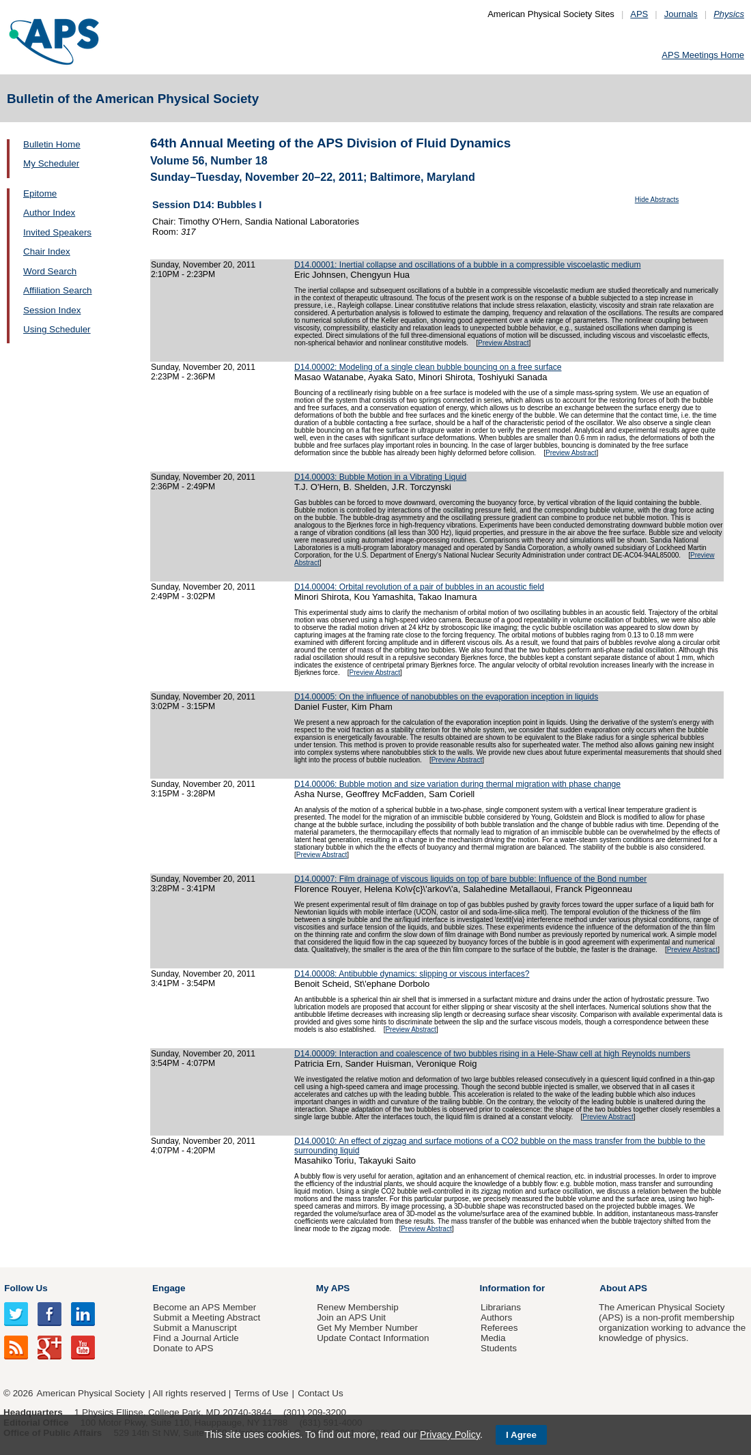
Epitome (40, 193)
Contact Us (320, 1393)
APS (639, 14)
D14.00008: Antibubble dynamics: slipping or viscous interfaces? (411, 974)
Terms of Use (261, 1393)
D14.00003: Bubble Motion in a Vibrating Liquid (380, 477)
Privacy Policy (450, 1434)
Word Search (49, 271)
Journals (681, 14)
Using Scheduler (57, 329)
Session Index (52, 310)
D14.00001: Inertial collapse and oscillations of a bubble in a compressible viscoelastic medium (467, 265)
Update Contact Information (373, 1338)
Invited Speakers (57, 232)
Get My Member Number (367, 1328)
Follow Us (25, 1288)
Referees (499, 1328)
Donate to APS (183, 1348)
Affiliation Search (57, 290)
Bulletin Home (52, 144)
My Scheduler (51, 163)
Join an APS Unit (351, 1317)
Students (499, 1348)
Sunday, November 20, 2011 (203, 265)
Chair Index (46, 251)
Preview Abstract (503, 343)
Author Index (49, 212)
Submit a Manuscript (194, 1328)
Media (493, 1338)
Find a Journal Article (195, 1338)
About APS (623, 1288)
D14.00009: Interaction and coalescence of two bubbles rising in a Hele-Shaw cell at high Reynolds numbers (492, 1053)
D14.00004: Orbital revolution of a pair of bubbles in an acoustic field (419, 587)
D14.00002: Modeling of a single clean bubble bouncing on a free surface (427, 367)
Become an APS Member (204, 1307)
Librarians (501, 1307)
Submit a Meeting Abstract (206, 1317)
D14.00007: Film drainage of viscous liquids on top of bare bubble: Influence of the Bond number (470, 879)
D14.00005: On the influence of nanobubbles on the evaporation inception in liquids (446, 697)
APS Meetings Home (703, 55)
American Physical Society (91, 1393)
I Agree (521, 1435)
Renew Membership (358, 1307)
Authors (496, 1317)
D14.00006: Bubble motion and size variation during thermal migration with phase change (457, 784)
